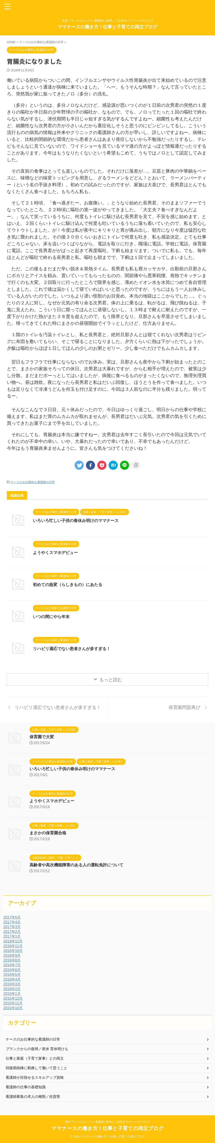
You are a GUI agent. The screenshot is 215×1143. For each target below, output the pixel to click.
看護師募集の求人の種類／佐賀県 (33, 1096)
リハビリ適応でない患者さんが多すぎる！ (71, 648)
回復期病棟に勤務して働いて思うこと (36, 1068)
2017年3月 (12, 927)
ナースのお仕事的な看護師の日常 (33, 482)
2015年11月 (13, 1003)
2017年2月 (12, 932)
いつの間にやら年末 (51, 616)
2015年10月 (13, 1008)
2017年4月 (12, 922)
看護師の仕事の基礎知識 (26, 1087)
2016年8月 (12, 960)
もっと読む (110, 679)
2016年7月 (12, 965)
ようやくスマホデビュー (55, 552)
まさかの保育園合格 (47, 833)
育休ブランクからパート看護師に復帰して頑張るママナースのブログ (107, 1121)
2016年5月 (12, 975)
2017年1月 (12, 936)
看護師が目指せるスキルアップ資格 (35, 1077)
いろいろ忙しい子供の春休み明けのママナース (76, 520)
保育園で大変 (41, 737)
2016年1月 (12, 994)
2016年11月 (13, 946)
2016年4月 (12, 979)
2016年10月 (13, 951)
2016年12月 (13, 941)
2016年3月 (12, 984)
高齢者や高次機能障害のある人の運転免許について (76, 865)
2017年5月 (12, 917)
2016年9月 (12, 955)
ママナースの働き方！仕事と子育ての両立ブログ (107, 26)
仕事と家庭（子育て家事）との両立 (35, 1058)
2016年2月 (12, 989)
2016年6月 (12, 970)
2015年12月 (13, 998)
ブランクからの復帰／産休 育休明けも (37, 1049)
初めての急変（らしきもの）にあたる (67, 584)
